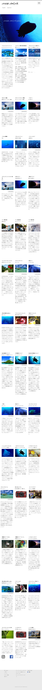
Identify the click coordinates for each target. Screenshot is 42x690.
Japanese (9, 7)
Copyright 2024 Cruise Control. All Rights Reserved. (21, 686)
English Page (29, 670)
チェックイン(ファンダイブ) (21, 670)
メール (29, 608)
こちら (29, 122)
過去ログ (5, 676)
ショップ (5, 673)
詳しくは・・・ (31, 72)
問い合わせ (6, 670)
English (3, 7)
